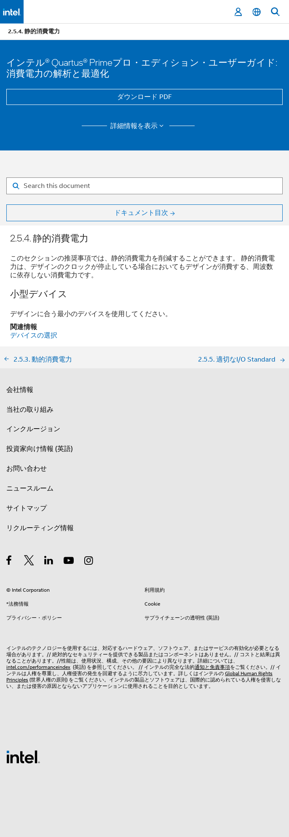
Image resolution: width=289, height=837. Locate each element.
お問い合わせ (26, 468)
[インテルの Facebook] (9, 561)
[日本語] (256, 12)
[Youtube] (69, 561)
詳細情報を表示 (138, 126)
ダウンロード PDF (144, 97)
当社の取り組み (30, 409)
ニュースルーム (30, 488)
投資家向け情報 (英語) (39, 449)
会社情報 (19, 390)
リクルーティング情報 (40, 528)
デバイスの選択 (33, 335)
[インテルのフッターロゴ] (23, 756)
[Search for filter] (144, 185)
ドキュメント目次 (141, 213)
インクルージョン (33, 429)
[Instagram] (89, 561)
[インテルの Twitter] (29, 561)
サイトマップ (26, 508)
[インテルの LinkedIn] (49, 561)
